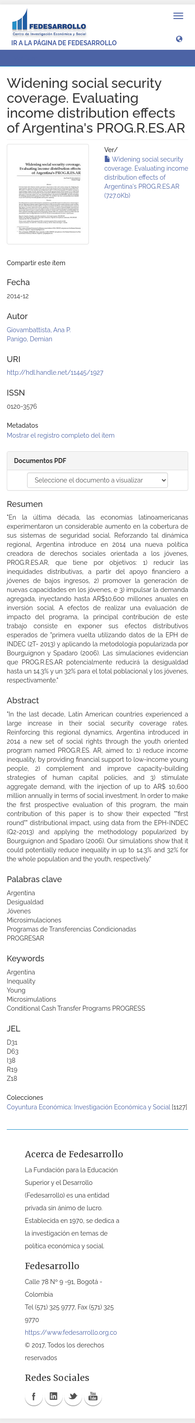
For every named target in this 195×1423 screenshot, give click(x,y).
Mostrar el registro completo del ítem (61, 435)
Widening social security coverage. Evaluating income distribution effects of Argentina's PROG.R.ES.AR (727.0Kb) (146, 177)
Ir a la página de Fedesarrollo (64, 43)
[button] (179, 38)
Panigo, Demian (29, 339)
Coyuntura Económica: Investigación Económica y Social (88, 1107)
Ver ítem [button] (29, 58)
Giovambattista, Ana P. (39, 330)
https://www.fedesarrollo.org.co (71, 1332)
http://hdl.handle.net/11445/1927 (55, 372)
